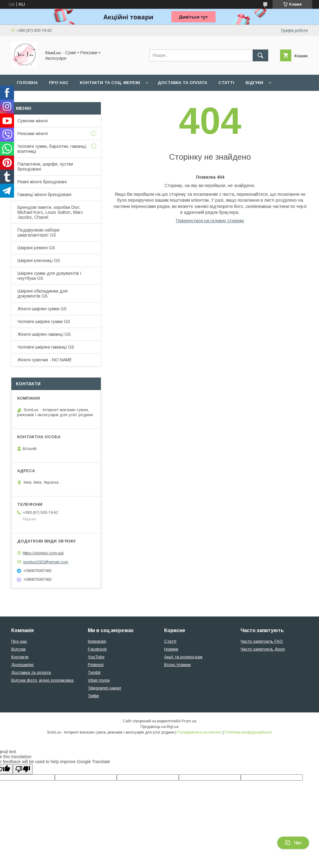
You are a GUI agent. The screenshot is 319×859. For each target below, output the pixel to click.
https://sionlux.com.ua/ (43, 553)
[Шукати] (260, 55)
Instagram (97, 641)
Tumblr (94, 672)
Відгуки (254, 82)
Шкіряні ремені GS (36, 247)
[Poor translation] (23, 769)
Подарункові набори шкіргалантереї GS (38, 232)
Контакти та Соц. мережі (110, 82)
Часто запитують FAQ (261, 641)
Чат (293, 843)
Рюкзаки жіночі (32, 133)
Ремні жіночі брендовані (42, 181)
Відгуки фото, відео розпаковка (42, 680)
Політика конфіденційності (248, 732)
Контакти (19, 657)
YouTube (96, 657)
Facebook (97, 649)
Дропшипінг (22, 664)
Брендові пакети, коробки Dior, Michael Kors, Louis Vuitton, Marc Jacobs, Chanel (50, 212)
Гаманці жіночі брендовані (44, 194)
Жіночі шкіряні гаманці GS (44, 334)
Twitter (93, 695)
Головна (27, 82)
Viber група (99, 680)
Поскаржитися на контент (199, 732)
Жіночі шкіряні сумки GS (42, 308)
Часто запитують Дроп (262, 649)
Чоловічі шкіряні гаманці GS (45, 347)
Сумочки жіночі (32, 120)
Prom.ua (189, 721)
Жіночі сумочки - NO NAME (44, 359)
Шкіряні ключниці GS (38, 260)
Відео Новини (177, 664)
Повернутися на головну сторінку (210, 220)
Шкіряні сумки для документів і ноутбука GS (49, 276)
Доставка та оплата (182, 82)
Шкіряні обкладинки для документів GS (42, 293)
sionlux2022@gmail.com (45, 562)
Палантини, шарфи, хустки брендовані (45, 166)
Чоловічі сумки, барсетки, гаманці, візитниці (52, 149)
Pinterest (95, 664)
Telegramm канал (104, 688)
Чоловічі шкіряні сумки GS (43, 321)
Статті (226, 82)
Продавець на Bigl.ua (159, 727)
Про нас (59, 82)
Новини (171, 649)
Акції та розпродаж (183, 657)
